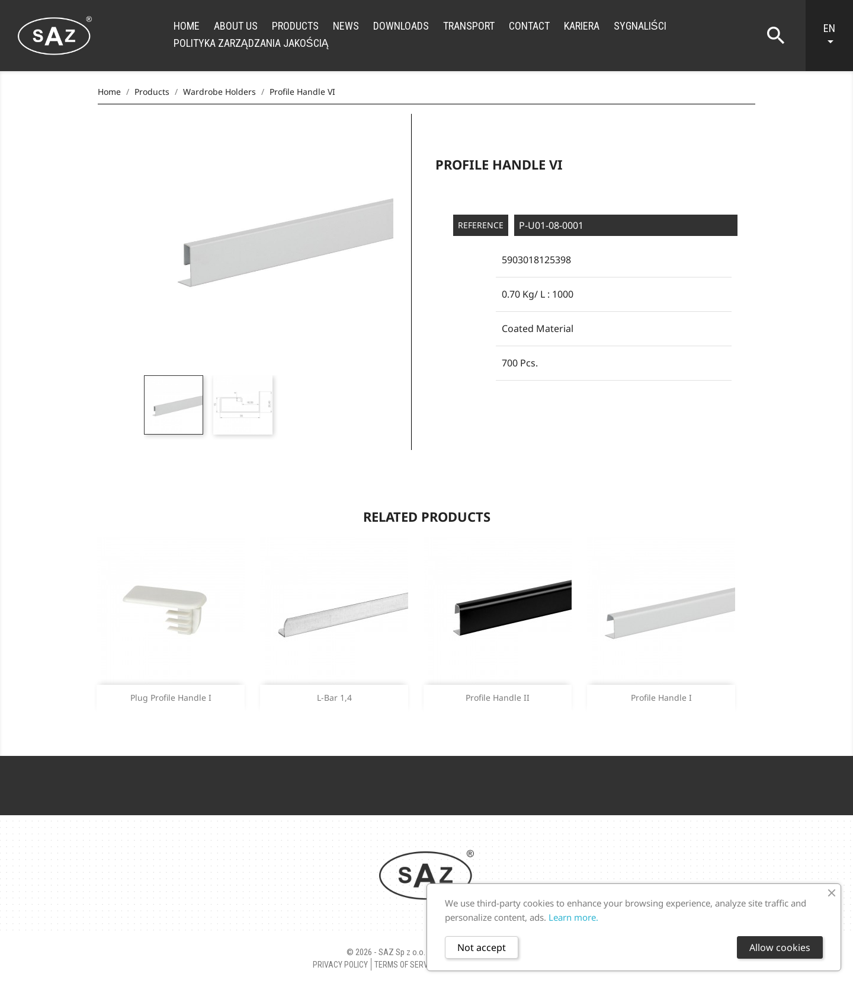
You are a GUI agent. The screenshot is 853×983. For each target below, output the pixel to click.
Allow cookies (779, 947)
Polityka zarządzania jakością (251, 43)
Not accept (481, 947)
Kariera (581, 26)
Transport (469, 26)
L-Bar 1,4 (334, 697)
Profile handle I (661, 697)
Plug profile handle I (170, 697)
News (346, 26)
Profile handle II (498, 697)
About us (236, 26)
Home (187, 26)
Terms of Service (406, 964)
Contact (529, 26)
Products (295, 26)
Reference (481, 225)
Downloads (401, 26)
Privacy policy (340, 964)
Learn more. (573, 917)
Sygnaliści (640, 26)
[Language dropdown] (835, 36)
